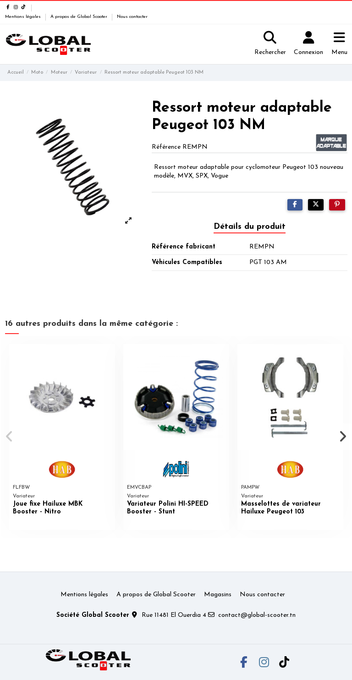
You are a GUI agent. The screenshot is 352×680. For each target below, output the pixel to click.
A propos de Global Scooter (79, 16)
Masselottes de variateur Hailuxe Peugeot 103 (281, 508)
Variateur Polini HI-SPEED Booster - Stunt (168, 508)
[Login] (308, 44)
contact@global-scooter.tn (257, 615)
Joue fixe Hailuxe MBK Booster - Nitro (47, 508)
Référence (166, 147)
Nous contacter (132, 16)
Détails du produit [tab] (250, 226)
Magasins (217, 594)
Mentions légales (23, 16)
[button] (10, 436)
